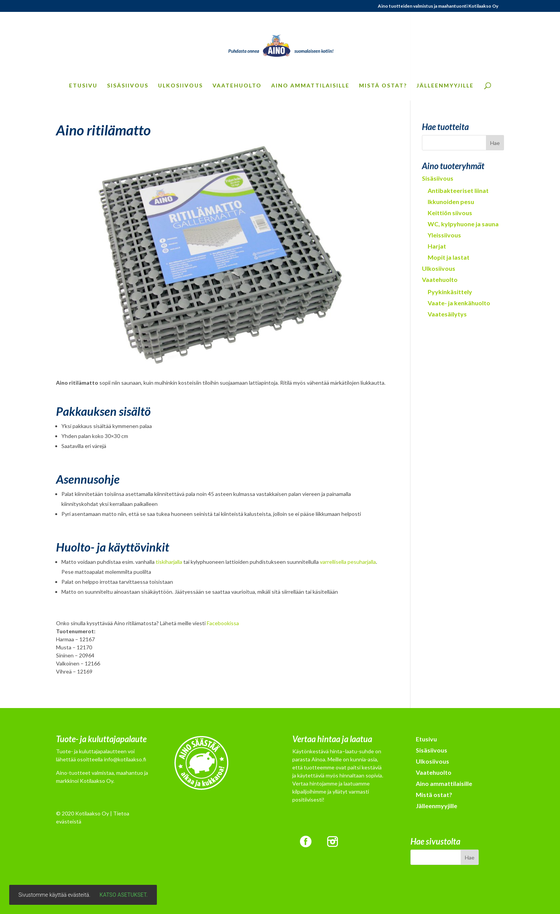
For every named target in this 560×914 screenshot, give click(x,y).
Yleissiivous (444, 235)
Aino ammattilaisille (310, 86)
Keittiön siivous (450, 212)
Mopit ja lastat (448, 257)
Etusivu (83, 86)
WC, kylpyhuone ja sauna (463, 223)
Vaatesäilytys (447, 314)
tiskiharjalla (169, 561)
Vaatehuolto (237, 86)
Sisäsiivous (127, 86)
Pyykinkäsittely (450, 291)
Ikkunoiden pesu (451, 201)
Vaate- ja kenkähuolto (459, 302)
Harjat (437, 246)
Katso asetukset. (124, 895)
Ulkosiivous (180, 86)
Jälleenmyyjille (445, 86)
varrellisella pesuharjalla (348, 561)
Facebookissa (223, 623)
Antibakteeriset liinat (458, 190)
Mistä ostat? (383, 86)
